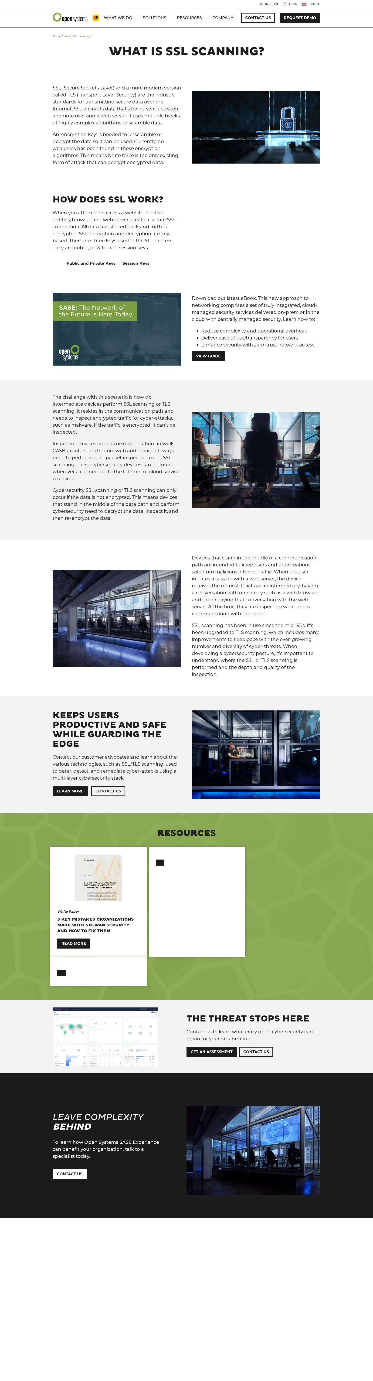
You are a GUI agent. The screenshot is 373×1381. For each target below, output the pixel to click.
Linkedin (271, 4)
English (314, 4)
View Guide (208, 356)
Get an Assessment (212, 1024)
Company (222, 17)
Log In (293, 4)
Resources (189, 17)
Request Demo (300, 18)
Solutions (154, 17)
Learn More (70, 791)
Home (57, 36)
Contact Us (258, 18)
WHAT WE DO (118, 17)
